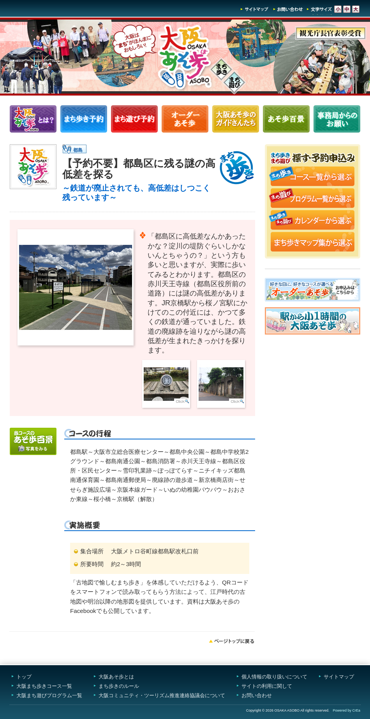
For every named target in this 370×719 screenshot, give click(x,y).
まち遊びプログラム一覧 (134, 119)
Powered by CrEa (346, 710)
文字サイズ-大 (355, 9)
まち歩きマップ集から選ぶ (312, 242)
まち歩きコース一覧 (83, 119)
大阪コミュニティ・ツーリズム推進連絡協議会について (162, 695)
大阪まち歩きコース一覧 (44, 686)
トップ (24, 677)
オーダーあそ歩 (185, 119)
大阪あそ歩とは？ (33, 119)
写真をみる (33, 441)
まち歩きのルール (119, 686)
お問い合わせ (288, 9)
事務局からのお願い (337, 119)
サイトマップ (254, 9)
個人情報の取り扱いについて (274, 677)
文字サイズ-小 (338, 9)
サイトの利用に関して (266, 686)
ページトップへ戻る (231, 641)
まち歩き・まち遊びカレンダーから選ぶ (312, 220)
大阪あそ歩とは (116, 677)
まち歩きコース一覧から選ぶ (312, 177)
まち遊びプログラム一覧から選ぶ (312, 198)
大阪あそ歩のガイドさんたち (235, 119)
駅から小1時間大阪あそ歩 (312, 321)
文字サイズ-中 (347, 9)
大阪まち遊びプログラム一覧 (49, 695)
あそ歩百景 (286, 119)
